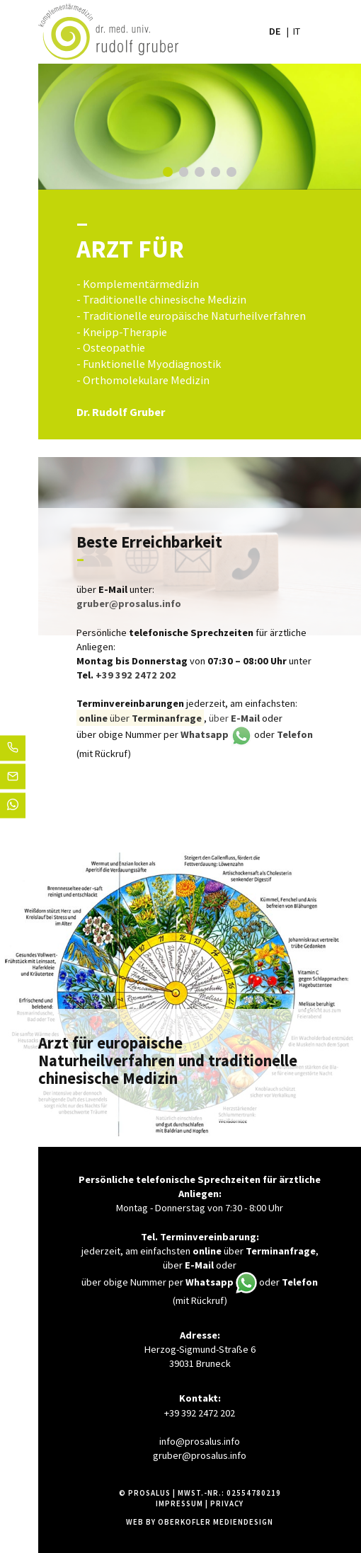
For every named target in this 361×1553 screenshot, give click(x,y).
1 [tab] (168, 172)
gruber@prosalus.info (199, 1455)
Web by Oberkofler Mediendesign (199, 1522)
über (234, 718)
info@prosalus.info (199, 1441)
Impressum (179, 1503)
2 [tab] (184, 172)
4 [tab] (216, 172)
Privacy (226, 1503)
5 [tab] (231, 172)
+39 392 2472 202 (136, 675)
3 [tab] (200, 172)
